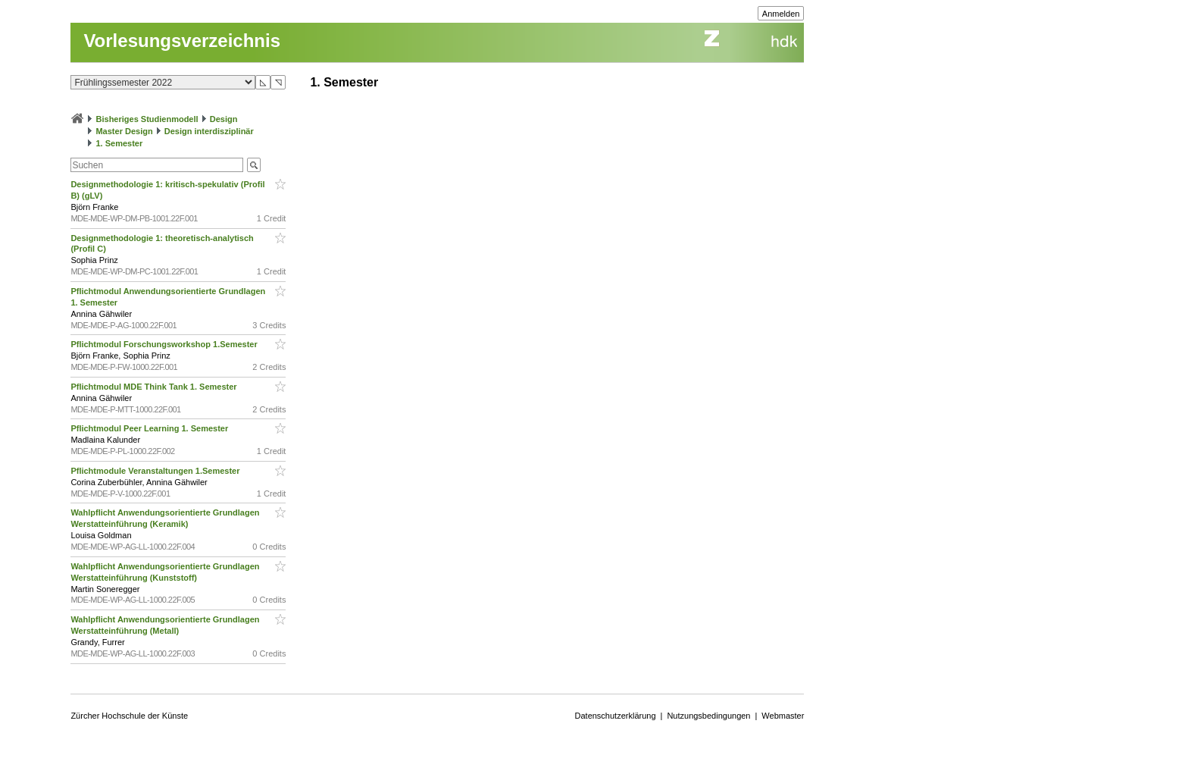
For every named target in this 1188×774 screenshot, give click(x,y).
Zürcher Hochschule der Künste (129, 715)
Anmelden (781, 13)
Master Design (123, 131)
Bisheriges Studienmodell (147, 119)
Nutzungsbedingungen (708, 715)
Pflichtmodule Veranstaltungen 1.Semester (156, 470)
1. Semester (118, 143)
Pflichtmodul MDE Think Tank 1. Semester (154, 386)
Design (224, 119)
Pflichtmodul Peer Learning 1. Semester (150, 428)
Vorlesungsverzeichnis (181, 40)
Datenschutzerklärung (615, 715)
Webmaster (782, 715)
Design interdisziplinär (209, 131)
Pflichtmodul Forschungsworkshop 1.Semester (164, 344)
